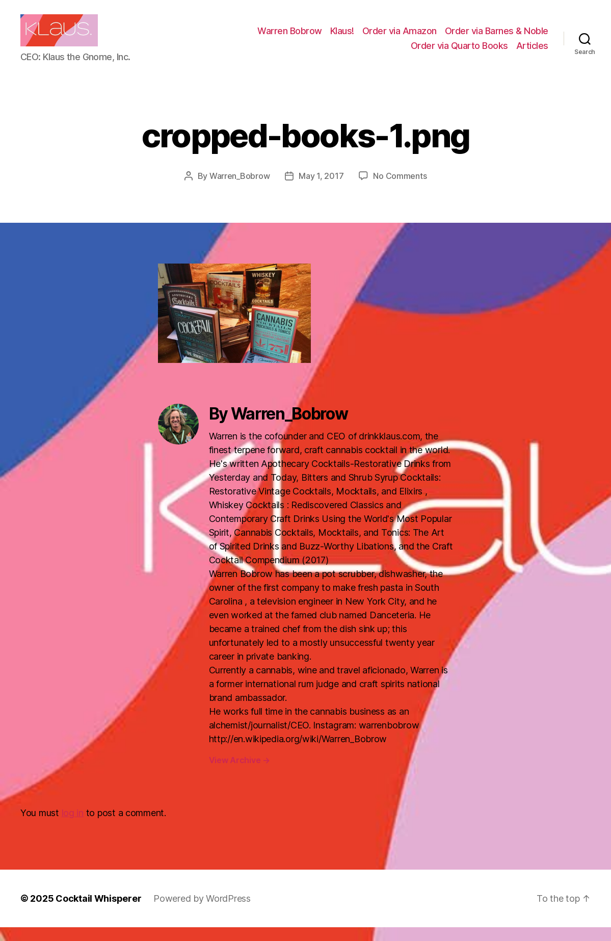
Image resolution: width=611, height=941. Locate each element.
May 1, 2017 (321, 190)
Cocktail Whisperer (98, 912)
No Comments (400, 190)
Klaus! (342, 37)
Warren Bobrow (289, 37)
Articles (532, 52)
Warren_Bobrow (239, 190)
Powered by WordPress (202, 912)
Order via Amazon (399, 37)
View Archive (239, 774)
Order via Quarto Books (459, 52)
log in (73, 826)
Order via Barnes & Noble (496, 37)
